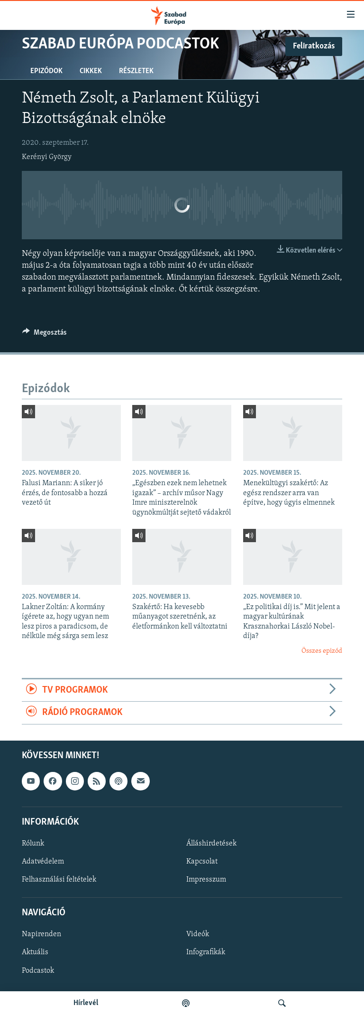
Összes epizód (321, 651)
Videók (197, 934)
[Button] (44, 335)
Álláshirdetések (211, 843)
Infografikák (205, 952)
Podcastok (38, 970)
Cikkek (91, 71)
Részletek (136, 71)
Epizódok (46, 71)
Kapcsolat (202, 861)
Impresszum (206, 879)
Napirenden (41, 934)
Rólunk (33, 843)
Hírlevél (85, 1003)
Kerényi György (47, 157)
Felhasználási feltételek (59, 879)
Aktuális (35, 952)
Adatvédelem (43, 861)
